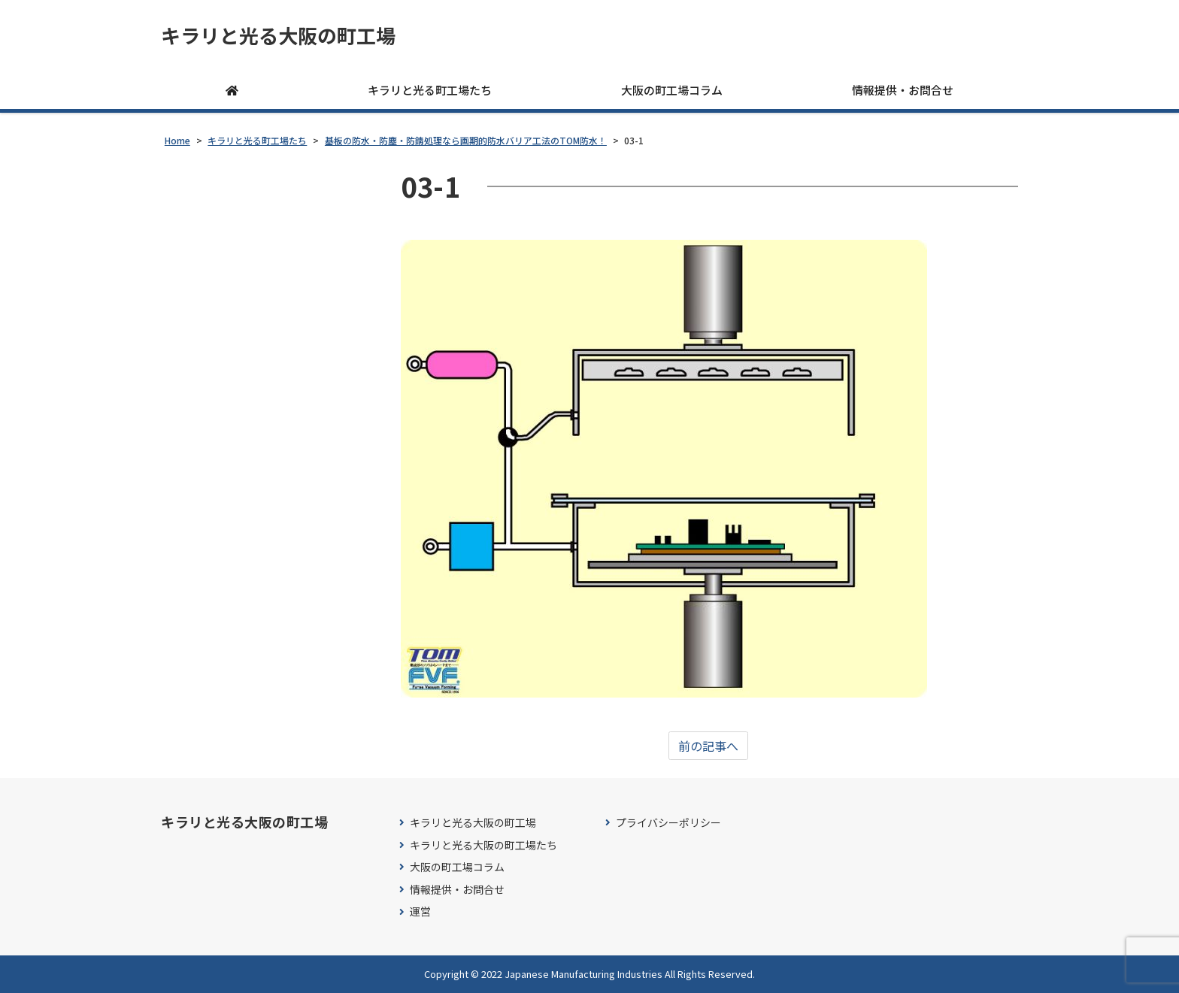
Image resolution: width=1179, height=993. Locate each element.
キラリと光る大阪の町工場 (278, 35)
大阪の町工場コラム (672, 90)
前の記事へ (708, 746)
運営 (420, 911)
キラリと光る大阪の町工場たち (483, 845)
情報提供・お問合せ (902, 90)
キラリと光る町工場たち (430, 90)
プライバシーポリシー (668, 823)
